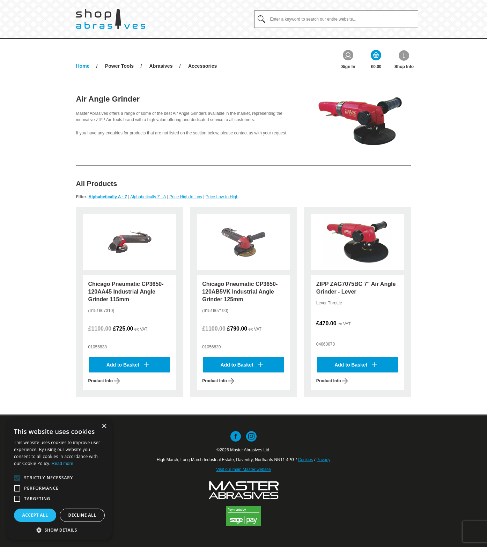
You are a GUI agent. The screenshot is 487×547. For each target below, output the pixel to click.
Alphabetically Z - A (148, 196)
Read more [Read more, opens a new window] (62, 463)
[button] (17, 478)
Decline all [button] (82, 515)
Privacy (323, 459)
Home (83, 66)
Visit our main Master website (243, 469)
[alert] (59, 479)
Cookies (305, 459)
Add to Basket (127, 365)
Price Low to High (222, 196)
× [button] (103, 426)
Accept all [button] (35, 515)
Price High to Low (185, 196)
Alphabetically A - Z (108, 196)
